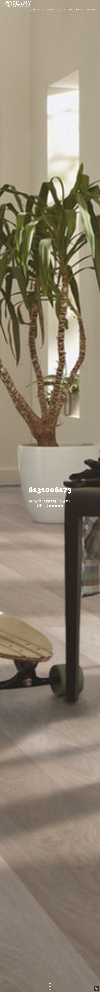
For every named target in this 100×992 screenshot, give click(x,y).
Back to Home (96, 988)
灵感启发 (35, 13)
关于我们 (79, 13)
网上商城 (91, 13)
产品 (58, 13)
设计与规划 (48, 13)
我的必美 (68, 13)
